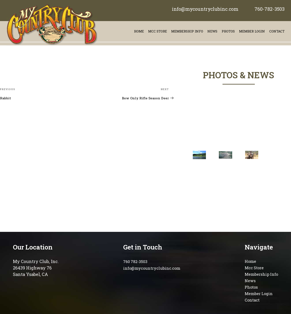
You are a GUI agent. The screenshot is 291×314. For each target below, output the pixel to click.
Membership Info (261, 274)
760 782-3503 (135, 261)
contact (277, 31)
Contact (252, 300)
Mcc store (157, 31)
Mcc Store (254, 267)
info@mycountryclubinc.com (205, 9)
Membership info (187, 31)
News (212, 31)
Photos (228, 31)
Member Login (252, 31)
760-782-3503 (270, 9)
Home (139, 31)
